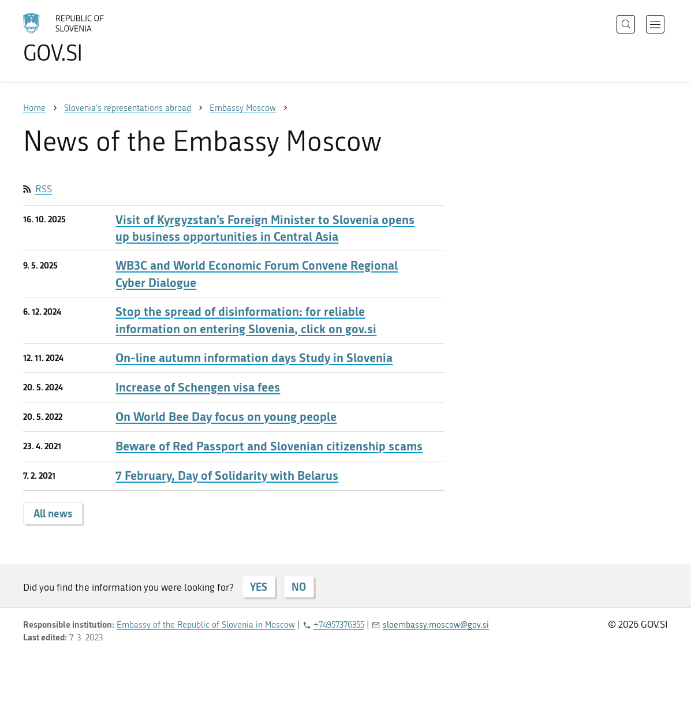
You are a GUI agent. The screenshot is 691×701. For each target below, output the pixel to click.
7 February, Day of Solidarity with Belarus (226, 475)
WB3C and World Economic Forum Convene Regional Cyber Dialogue (256, 273)
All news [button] (52, 513)
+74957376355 (338, 625)
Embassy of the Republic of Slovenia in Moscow (206, 625)
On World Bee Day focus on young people (226, 416)
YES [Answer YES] (258, 586)
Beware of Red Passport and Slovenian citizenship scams (269, 446)
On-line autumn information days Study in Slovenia (254, 357)
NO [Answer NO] (299, 586)
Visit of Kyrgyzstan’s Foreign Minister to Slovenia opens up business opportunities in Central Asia (264, 228)
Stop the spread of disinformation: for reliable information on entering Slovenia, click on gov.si (245, 320)
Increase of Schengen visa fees (197, 387)
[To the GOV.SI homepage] (96, 38)
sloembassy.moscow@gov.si (436, 625)
